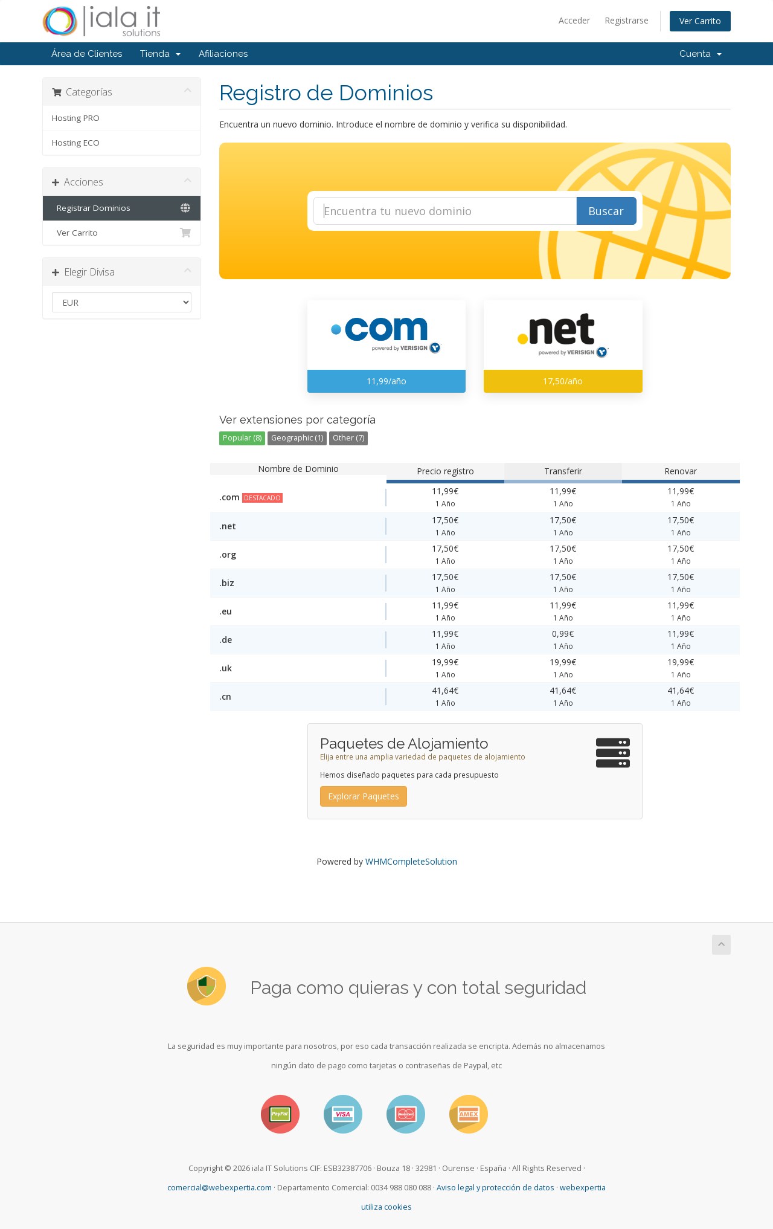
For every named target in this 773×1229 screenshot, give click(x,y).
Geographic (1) (297, 438)
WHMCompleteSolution (411, 861)
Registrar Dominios (121, 208)
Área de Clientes (86, 53)
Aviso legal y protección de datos (495, 1187)
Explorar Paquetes (363, 796)
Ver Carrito (700, 21)
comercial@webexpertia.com (219, 1187)
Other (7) (348, 438)
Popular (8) (242, 438)
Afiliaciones (223, 53)
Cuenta (700, 53)
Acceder (574, 20)
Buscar (606, 211)
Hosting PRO (76, 117)
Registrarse (627, 20)
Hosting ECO (76, 142)
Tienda (160, 53)
